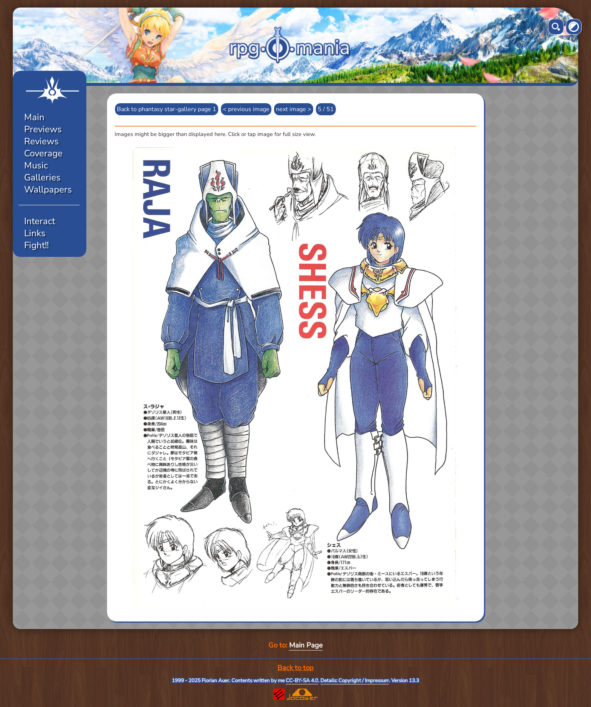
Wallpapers (48, 189)
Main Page (306, 645)
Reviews (41, 141)
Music (36, 165)
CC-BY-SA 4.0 (302, 680)
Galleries (42, 177)
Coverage (43, 153)
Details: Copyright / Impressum (354, 680)
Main (34, 117)
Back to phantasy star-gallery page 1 (166, 109)
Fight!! (36, 245)
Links (35, 233)
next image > (293, 109)
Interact (39, 221)
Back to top (295, 668)
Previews (43, 129)
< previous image (246, 109)
